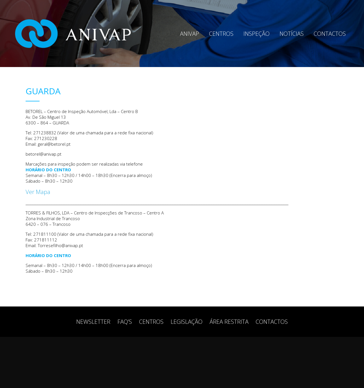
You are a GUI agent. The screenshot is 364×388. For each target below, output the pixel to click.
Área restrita (229, 322)
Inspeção (256, 33)
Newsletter (93, 322)
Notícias (292, 33)
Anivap (189, 33)
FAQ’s (124, 322)
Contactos (330, 33)
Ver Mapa (38, 192)
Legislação (186, 322)
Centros (221, 33)
